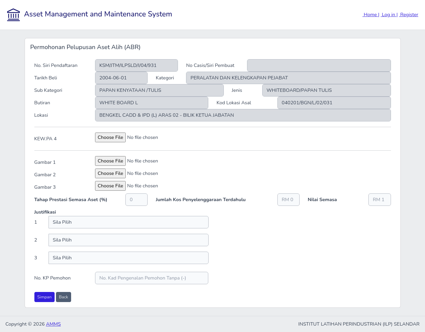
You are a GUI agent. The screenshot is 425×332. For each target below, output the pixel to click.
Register (408, 14)
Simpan (44, 297)
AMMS (53, 324)
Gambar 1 (45, 162)
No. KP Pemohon (52, 277)
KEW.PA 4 (45, 138)
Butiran (42, 102)
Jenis (237, 90)
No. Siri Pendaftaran (56, 65)
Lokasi (41, 115)
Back (63, 297)
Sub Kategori (48, 90)
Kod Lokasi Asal (233, 102)
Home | (371, 14)
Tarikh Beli (45, 77)
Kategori (165, 77)
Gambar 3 (45, 187)
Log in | (389, 14)
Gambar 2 (45, 174)
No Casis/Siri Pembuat (210, 65)
